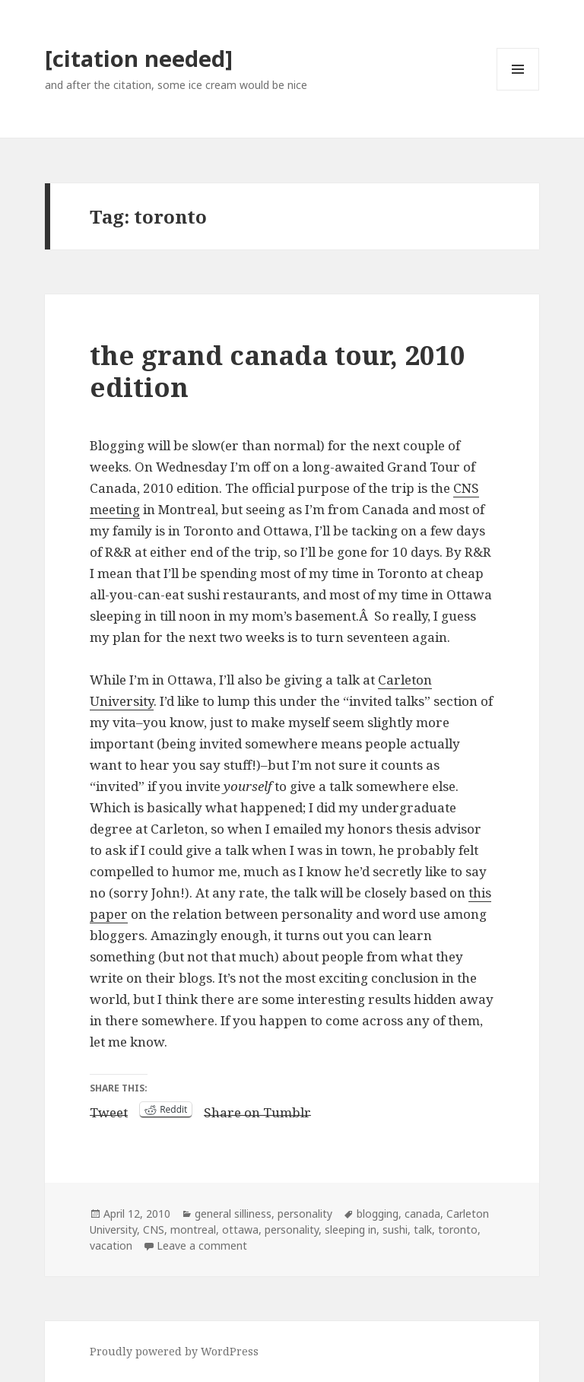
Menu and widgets (518, 90)
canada (422, 1213)
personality (305, 1213)
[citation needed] (139, 58)
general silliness (233, 1213)
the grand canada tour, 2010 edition (277, 371)
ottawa (240, 1229)
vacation (111, 1245)
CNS (153, 1229)
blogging (377, 1213)
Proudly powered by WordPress (174, 1351)
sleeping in (350, 1229)
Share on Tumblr (257, 1110)
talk (423, 1229)
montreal (193, 1229)
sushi (395, 1229)
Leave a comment (202, 1245)
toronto (458, 1229)
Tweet (109, 1110)
